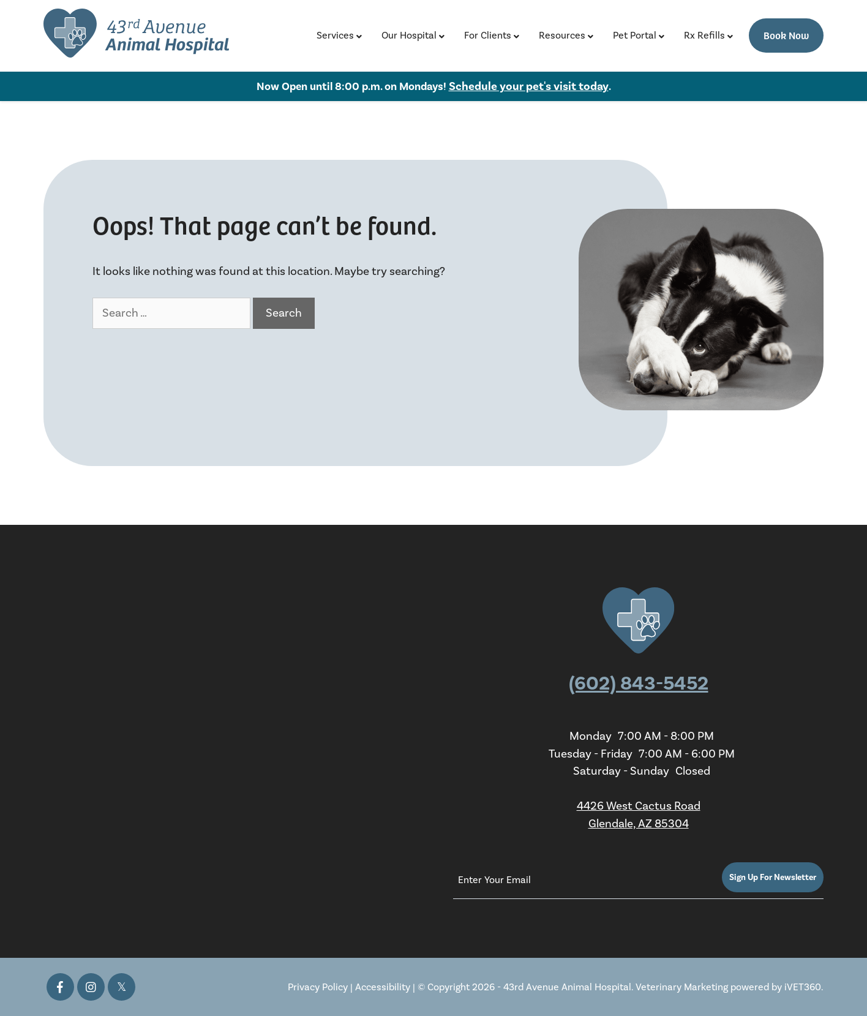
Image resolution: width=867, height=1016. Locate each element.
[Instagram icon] (91, 987)
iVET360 (802, 987)
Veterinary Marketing (682, 987)
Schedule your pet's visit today (529, 86)
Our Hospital (409, 35)
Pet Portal (634, 35)
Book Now (786, 35)
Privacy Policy (318, 987)
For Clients (487, 35)
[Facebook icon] (60, 987)
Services (335, 35)
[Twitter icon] (121, 987)
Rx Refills (704, 35)
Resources (562, 35)
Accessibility (382, 987)
